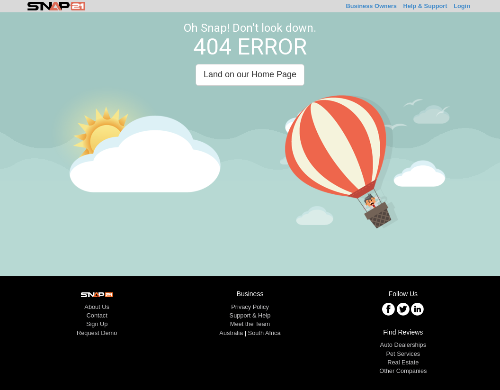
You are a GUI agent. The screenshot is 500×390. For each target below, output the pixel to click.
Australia (231, 332)
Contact (97, 315)
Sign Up (97, 323)
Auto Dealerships (403, 344)
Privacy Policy (250, 306)
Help (425, 5)
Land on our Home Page (250, 74)
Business (371, 5)
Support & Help (250, 315)
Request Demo (97, 332)
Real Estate (403, 362)
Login (462, 5)
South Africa (264, 332)
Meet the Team (250, 323)
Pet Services (403, 353)
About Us (96, 306)
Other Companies (403, 370)
